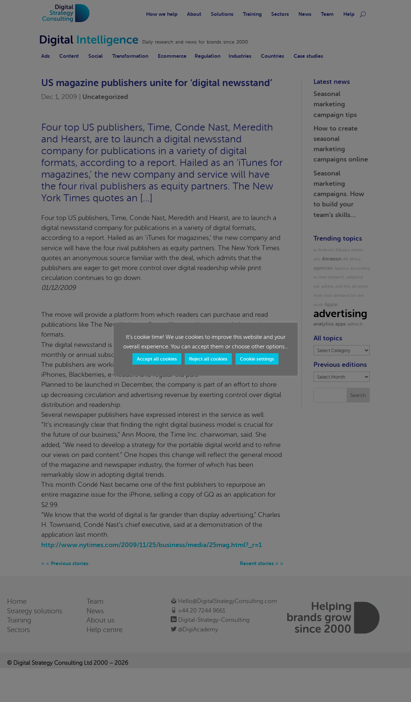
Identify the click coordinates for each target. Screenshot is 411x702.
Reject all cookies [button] (208, 359)
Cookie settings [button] (257, 359)
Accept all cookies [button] (157, 359)
